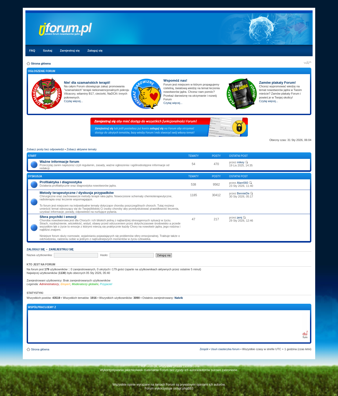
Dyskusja (35, 176)
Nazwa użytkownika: (40, 255)
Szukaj (47, 50)
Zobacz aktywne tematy (82, 149)
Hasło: (104, 255)
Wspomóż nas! (175, 80)
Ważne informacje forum (59, 162)
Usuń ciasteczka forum (225, 349)
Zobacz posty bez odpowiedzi (45, 149)
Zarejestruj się (70, 50)
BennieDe (243, 193)
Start (32, 155)
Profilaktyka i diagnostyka (61, 182)
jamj (239, 217)
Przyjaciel (106, 284)
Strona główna (41, 63)
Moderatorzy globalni (85, 284)
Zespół (204, 349)
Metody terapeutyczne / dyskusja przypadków (77, 193)
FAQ (32, 50)
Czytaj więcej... (73, 101)
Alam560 (242, 182)
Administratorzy (49, 284)
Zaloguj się (94, 50)
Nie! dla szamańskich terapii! (87, 82)
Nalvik (178, 297)
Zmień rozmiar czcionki (307, 62)
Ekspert (65, 284)
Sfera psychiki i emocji (58, 217)
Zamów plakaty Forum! (277, 82)
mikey (240, 162)
